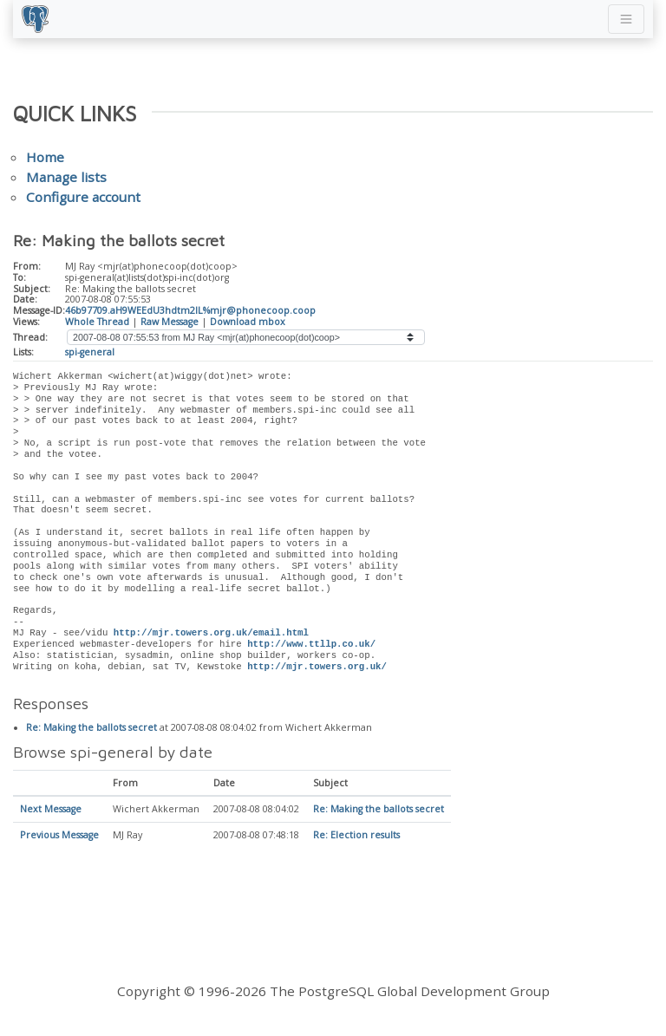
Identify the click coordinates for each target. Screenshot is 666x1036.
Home (45, 157)
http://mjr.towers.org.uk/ (317, 667)
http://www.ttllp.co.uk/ (311, 644)
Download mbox (247, 322)
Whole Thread (97, 322)
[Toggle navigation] (626, 19)
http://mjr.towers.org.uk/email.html (211, 633)
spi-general (89, 352)
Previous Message (59, 836)
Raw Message (169, 322)
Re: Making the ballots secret (91, 728)
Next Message (51, 810)
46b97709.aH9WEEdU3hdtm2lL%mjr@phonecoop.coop (190, 310)
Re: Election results (356, 836)
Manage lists (66, 177)
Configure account (83, 196)
